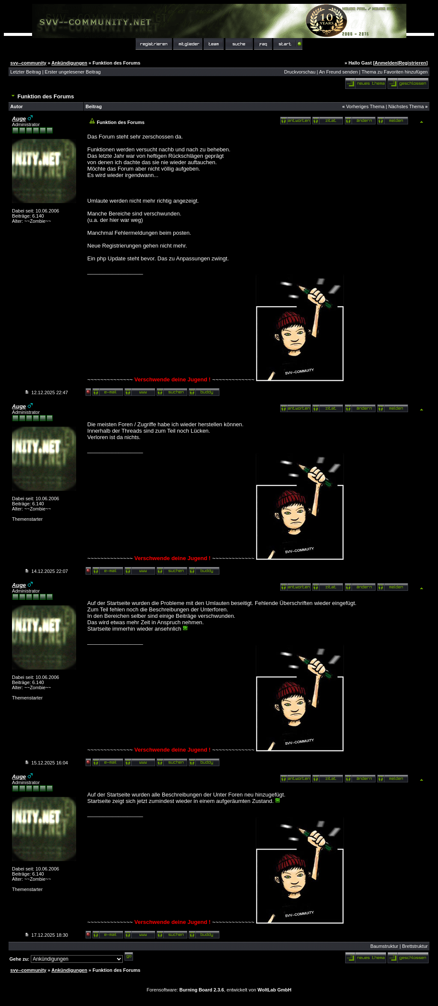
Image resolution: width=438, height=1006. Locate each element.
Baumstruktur (384, 946)
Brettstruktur (415, 946)
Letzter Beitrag (25, 71)
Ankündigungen (69, 62)
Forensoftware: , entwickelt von (219, 989)
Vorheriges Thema (365, 106)
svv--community (28, 62)
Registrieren (412, 62)
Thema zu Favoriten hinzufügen (394, 71)
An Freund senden (338, 71)
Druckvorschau (299, 71)
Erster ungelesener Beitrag (73, 71)
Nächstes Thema (406, 106)
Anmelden (386, 62)
